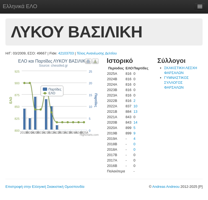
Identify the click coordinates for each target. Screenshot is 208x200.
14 (135, 122)
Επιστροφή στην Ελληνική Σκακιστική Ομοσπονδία (44, 187)
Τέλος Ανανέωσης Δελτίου (97, 53)
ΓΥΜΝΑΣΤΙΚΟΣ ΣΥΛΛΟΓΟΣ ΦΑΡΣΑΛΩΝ (176, 82)
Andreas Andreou (165, 187)
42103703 (66, 53)
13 (135, 111)
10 (135, 106)
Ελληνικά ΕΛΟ (20, 6)
